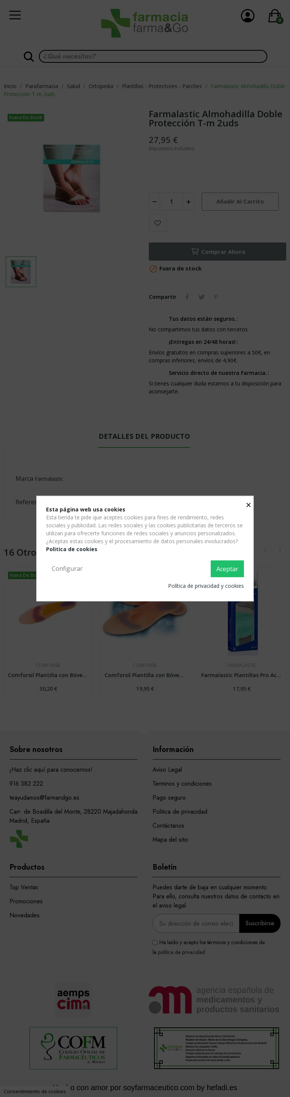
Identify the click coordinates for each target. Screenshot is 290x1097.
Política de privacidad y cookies (206, 585)
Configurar (67, 568)
